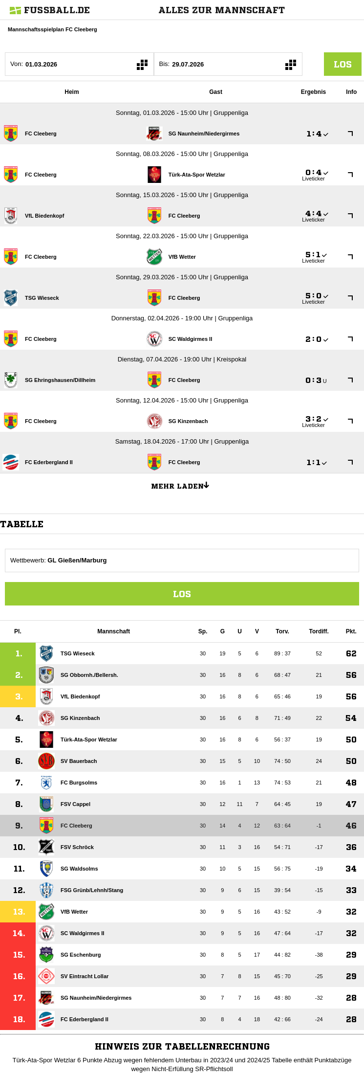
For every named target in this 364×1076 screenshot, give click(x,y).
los (343, 64)
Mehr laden (183, 484)
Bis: (164, 63)
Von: (16, 63)
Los (182, 593)
